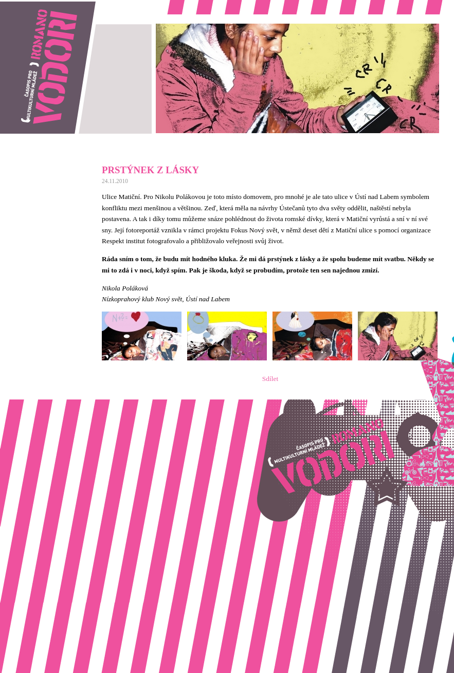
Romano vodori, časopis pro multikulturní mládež (69, 5)
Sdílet (270, 379)
